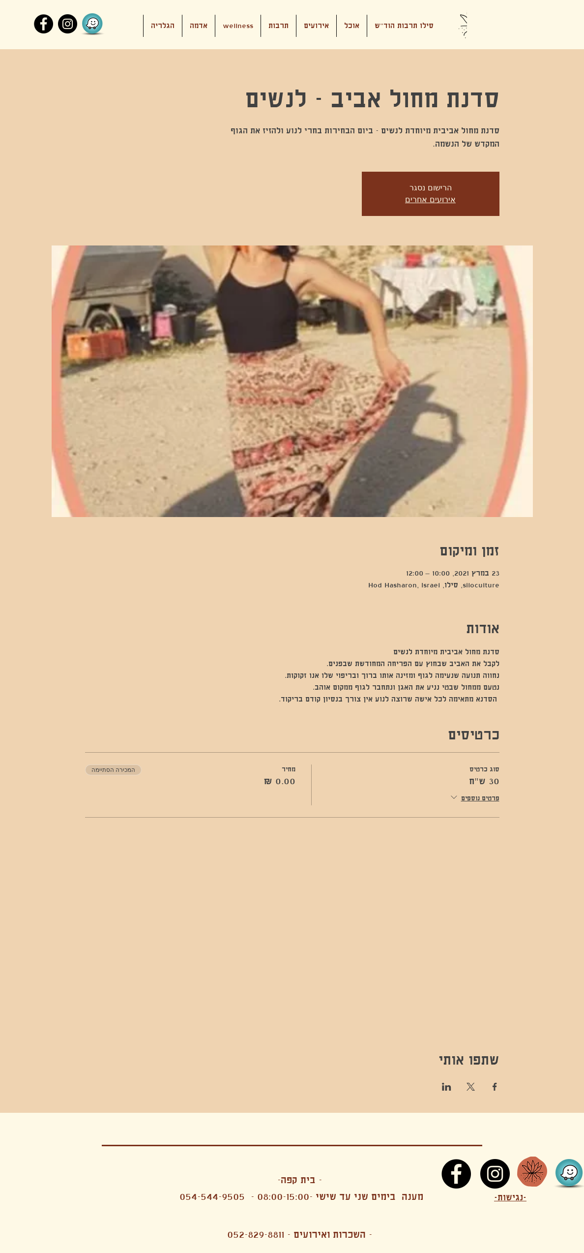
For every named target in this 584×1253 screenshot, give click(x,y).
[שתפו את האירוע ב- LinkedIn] (446, 1087)
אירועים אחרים (430, 199)
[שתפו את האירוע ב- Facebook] (494, 1087)
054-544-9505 (212, 1197)
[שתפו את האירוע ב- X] (470, 1087)
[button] (316, 26)
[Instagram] (67, 23)
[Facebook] (43, 23)
